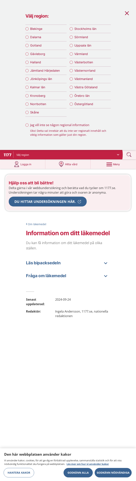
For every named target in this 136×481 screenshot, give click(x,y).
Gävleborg (37, 54)
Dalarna (35, 37)
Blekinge (36, 29)
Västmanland (83, 79)
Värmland (81, 54)
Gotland (36, 45)
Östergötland (83, 104)
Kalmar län (37, 87)
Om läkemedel (37, 224)
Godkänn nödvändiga (113, 474)
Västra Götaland (85, 87)
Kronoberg (37, 96)
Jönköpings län (41, 79)
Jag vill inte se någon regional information (59, 125)
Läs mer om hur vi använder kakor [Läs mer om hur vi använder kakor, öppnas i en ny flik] (88, 465)
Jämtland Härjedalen (45, 70)
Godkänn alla (78, 474)
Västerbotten (83, 62)
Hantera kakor (19, 474)
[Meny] (113, 164)
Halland (35, 62)
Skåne (34, 112)
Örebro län (82, 96)
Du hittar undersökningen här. (45, 201)
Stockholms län (85, 29)
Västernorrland (84, 70)
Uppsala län (82, 45)
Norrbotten (38, 104)
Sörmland (81, 37)
